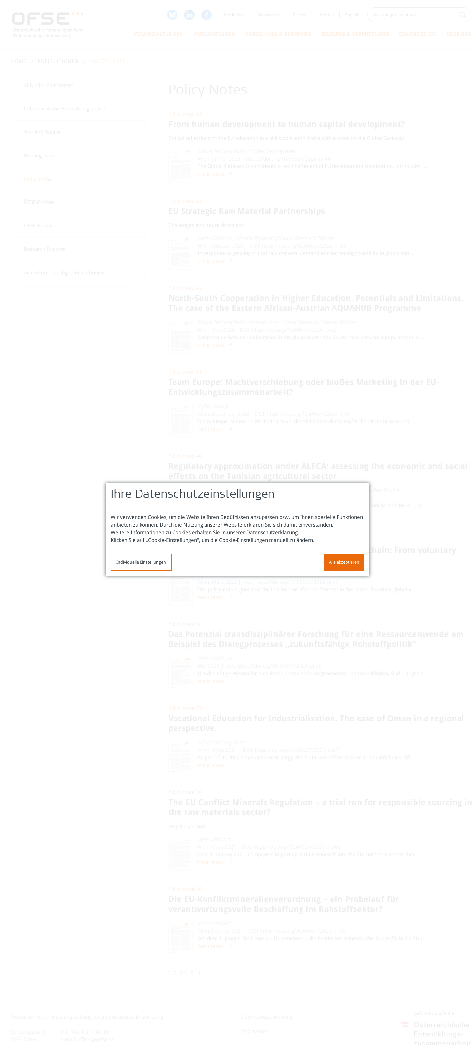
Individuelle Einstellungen (141, 562)
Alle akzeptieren (344, 562)
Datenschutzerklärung (272, 532)
